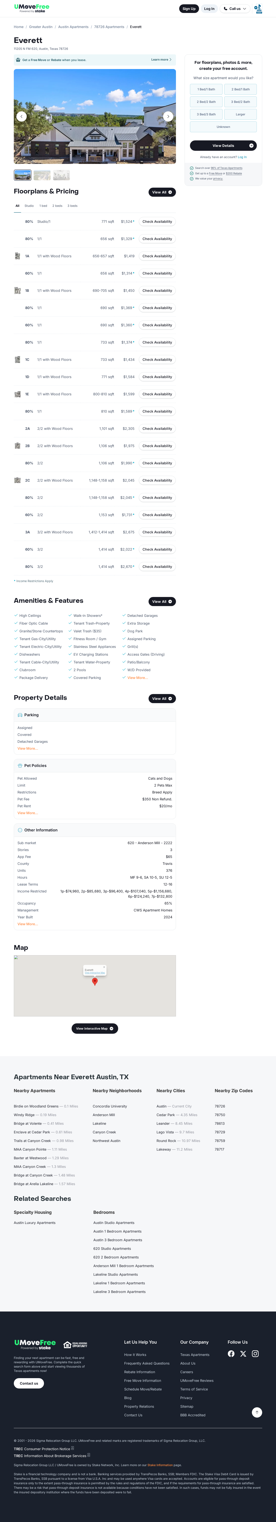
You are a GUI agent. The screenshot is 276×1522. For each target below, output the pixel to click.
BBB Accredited (192, 1415)
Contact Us (133, 1415)
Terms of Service (194, 1389)
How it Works (135, 1354)
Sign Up (189, 8)
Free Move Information (142, 1380)
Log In (209, 8)
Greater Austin (41, 27)
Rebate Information (139, 1372)
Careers (186, 1372)
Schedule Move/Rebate (143, 1389)
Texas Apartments (194, 1354)
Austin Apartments (73, 27)
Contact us (29, 1383)
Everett (28, 40)
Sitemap (186, 1406)
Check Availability (157, 221)
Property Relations (139, 1406)
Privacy (186, 1398)
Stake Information (160, 1465)
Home (19, 27)
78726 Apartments (109, 27)
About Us (187, 1363)
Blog (128, 1398)
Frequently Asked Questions (146, 1363)
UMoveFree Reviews (196, 1380)
